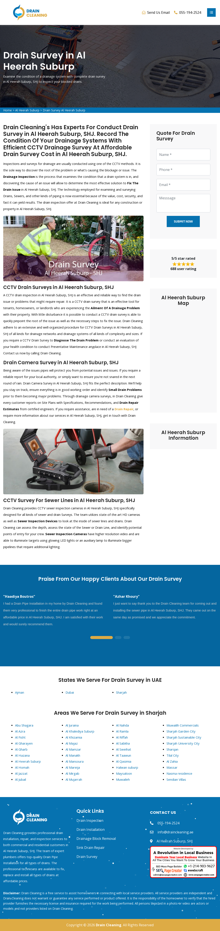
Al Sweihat (123, 749)
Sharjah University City (183, 743)
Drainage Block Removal (96, 838)
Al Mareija (73, 767)
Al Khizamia (74, 737)
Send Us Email (158, 12)
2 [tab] (118, 638)
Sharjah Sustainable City (184, 737)
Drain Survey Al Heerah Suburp (64, 110)
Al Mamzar (73, 749)
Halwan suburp (127, 767)
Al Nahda (122, 725)
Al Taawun (123, 755)
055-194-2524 (168, 823)
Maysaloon (124, 773)
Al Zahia (172, 761)
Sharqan (172, 749)
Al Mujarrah (74, 779)
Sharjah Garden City (181, 731)
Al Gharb (21, 749)
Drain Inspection (89, 820)
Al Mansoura (75, 761)
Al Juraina (72, 725)
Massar (172, 767)
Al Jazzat (21, 773)
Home (7, 110)
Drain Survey (86, 856)
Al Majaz (72, 743)
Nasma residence (179, 773)
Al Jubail (20, 779)
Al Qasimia (123, 761)
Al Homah (22, 767)
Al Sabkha (123, 743)
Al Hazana (22, 755)
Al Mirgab (72, 773)
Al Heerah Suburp (27, 110)
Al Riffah (122, 737)
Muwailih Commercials (183, 725)
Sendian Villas (176, 779)
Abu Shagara (24, 725)
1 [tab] (101, 638)
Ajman (19, 692)
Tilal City (173, 755)
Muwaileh (123, 779)
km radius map (183, 356)
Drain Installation (90, 829)
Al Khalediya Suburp (80, 731)
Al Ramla (122, 731)
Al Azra (20, 731)
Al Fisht (20, 737)
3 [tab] (127, 638)
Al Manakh (73, 755)
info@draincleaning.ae (175, 832)
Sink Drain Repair (90, 847)
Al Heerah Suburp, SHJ (175, 841)
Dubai (70, 692)
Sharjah (121, 692)
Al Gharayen (24, 743)
